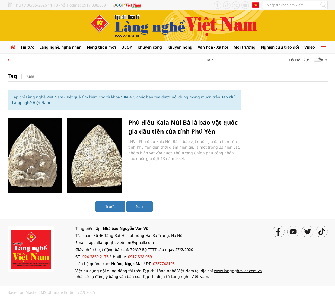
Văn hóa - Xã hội (213, 47)
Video (309, 47)
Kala (30, 76)
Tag (12, 76)
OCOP (126, 47)
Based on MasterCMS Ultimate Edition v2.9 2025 (51, 292)
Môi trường (245, 47)
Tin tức (27, 47)
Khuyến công (150, 47)
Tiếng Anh (256, 5)
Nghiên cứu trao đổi (280, 47)
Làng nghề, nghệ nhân (60, 47)
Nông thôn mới (101, 47)
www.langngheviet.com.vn (238, 270)
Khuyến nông (179, 47)
